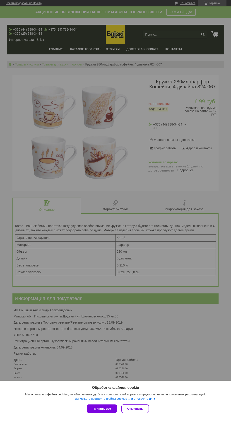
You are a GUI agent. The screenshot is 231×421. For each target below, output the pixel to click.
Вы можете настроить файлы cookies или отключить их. (114, 398)
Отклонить (135, 408)
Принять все (102, 408)
